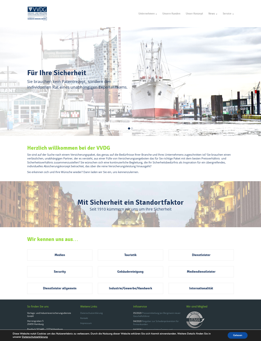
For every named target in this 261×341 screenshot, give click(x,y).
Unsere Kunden (171, 13)
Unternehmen (147, 13)
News (212, 13)
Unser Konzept (194, 13)
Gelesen (237, 335)
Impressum (86, 323)
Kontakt (84, 318)
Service (228, 13)
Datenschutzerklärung (91, 313)
